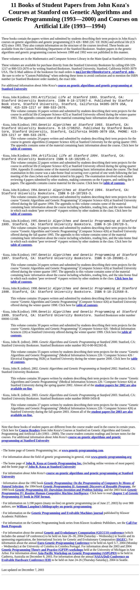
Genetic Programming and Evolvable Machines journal (67, 526)
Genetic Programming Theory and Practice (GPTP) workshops (42, 563)
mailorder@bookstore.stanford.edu (105, 72)
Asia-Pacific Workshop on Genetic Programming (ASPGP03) (77, 566)
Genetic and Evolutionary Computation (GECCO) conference (84, 546)
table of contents (21, 154)
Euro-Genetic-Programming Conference (63, 556)
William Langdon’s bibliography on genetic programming (54, 520)
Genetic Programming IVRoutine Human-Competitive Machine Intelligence (69, 505)
